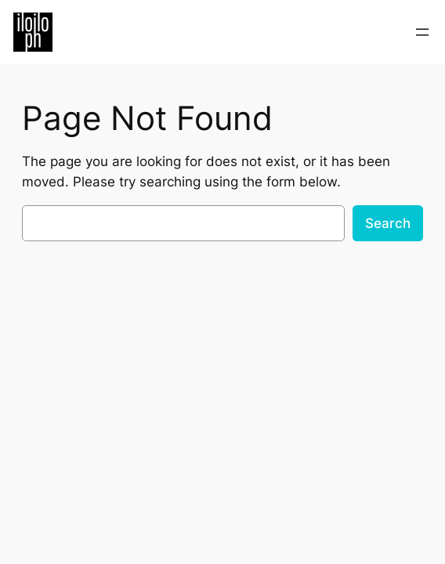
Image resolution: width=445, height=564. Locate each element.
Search (388, 223)
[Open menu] (422, 32)
